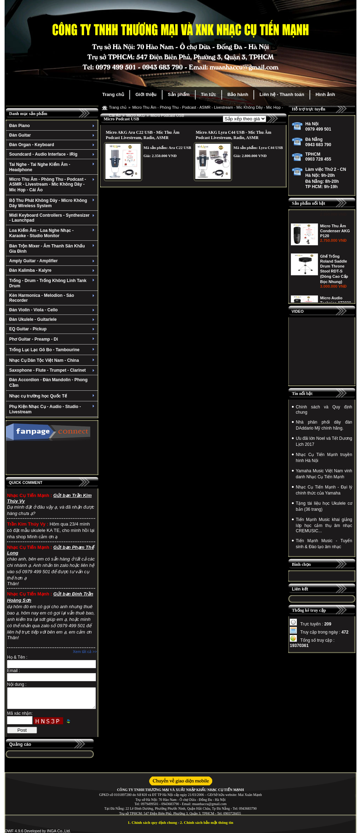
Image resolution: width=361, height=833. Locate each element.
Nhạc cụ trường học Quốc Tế (52, 396)
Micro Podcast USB (167, 115)
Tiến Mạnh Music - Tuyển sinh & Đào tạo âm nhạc (324, 543)
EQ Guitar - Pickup (52, 328)
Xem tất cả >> (85, 651)
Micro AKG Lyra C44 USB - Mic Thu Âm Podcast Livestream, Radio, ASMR (233, 135)
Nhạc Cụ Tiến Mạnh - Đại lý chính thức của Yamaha (324, 490)
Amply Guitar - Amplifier (52, 260)
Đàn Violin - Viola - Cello (52, 309)
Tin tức (208, 94)
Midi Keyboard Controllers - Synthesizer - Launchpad (52, 218)
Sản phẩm (179, 94)
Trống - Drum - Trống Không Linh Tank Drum (52, 283)
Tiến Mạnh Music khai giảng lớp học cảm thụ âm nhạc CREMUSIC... (324, 525)
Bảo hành (237, 94)
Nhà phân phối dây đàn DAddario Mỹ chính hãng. (324, 425)
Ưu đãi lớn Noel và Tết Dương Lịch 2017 (324, 441)
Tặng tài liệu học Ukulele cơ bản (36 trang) (324, 506)
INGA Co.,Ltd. (59, 831)
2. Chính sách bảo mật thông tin (206, 822)
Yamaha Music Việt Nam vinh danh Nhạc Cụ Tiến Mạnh (324, 473)
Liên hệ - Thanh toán (281, 94)
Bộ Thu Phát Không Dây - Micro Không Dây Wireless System (52, 203)
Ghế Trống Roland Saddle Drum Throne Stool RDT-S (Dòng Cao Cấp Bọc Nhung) (334, 301)
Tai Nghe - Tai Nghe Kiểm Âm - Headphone (52, 167)
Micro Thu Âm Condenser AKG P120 (335, 263)
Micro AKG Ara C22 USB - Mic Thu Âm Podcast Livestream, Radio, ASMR (142, 135)
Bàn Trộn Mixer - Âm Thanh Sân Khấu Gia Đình (52, 249)
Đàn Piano (52, 125)
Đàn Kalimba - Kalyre (52, 270)
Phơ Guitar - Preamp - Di (52, 339)
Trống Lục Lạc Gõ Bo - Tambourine (52, 349)
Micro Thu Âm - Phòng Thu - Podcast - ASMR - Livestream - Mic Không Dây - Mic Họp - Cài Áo (52, 184)
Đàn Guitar (52, 135)
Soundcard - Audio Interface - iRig (52, 154)
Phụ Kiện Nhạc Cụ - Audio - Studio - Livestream (52, 409)
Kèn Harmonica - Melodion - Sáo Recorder (52, 298)
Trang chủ (113, 94)
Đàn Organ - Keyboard (52, 144)
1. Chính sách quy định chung (152, 822)
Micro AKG (135, 115)
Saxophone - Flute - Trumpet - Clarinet (52, 370)
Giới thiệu (146, 94)
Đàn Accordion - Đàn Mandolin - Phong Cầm (48, 382)
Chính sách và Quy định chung (324, 409)
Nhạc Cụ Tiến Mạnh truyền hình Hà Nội (324, 457)
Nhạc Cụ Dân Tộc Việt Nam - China (52, 360)
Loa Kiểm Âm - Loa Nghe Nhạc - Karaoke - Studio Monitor (52, 233)
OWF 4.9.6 (14, 831)
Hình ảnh (325, 94)
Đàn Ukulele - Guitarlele (52, 319)
